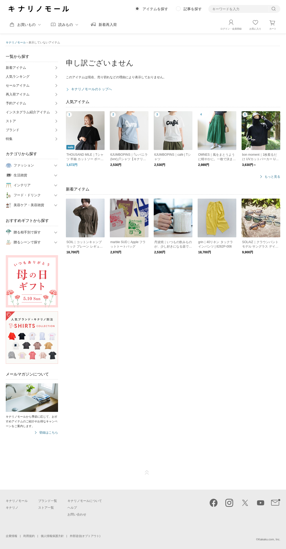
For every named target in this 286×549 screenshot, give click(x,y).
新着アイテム (16, 68)
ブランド (12, 130)
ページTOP (147, 473)
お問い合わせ (76, 514)
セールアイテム (18, 85)
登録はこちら (48, 432)
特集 (9, 139)
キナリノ (12, 507)
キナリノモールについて (84, 501)
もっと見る (272, 176)
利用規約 (29, 535)
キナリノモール (16, 42)
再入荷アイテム (18, 94)
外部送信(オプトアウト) (85, 535)
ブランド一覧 (47, 501)
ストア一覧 (46, 507)
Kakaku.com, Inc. (269, 539)
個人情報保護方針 (52, 535)
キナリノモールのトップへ (91, 89)
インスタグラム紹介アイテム (28, 112)
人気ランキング (18, 77)
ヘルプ (72, 507)
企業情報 (11, 535)
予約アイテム (16, 103)
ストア (11, 121)
